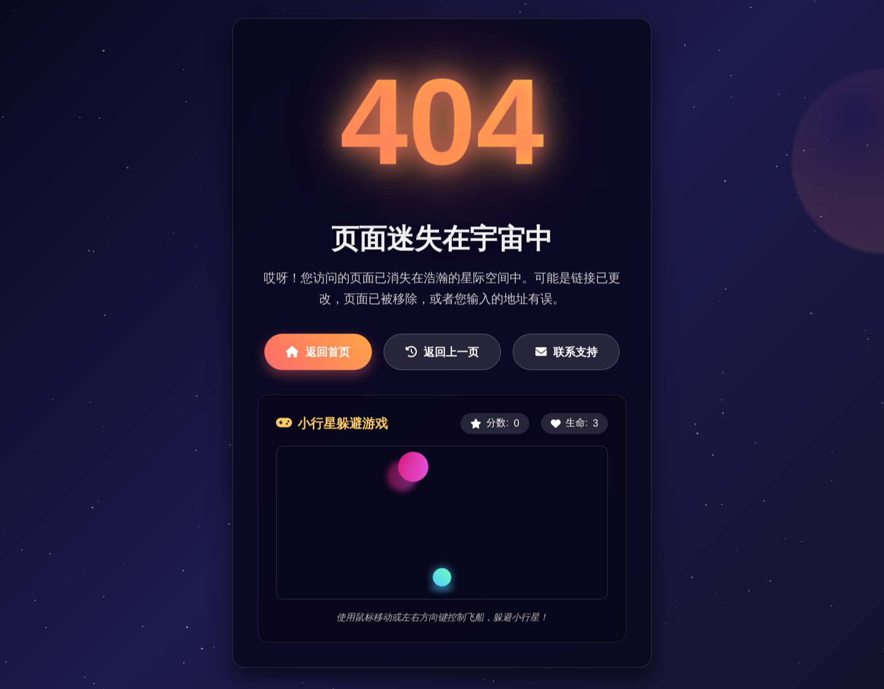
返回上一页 (442, 352)
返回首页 (318, 352)
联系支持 (566, 352)
